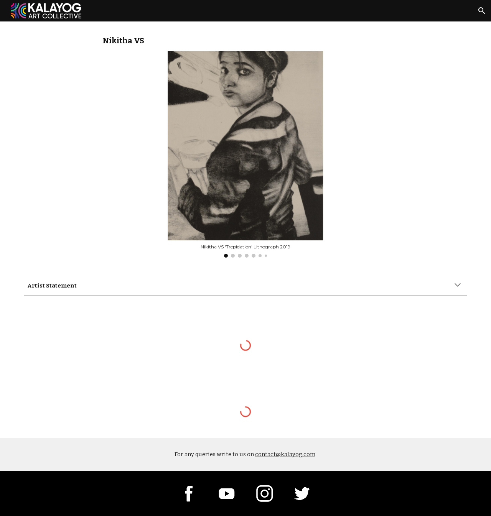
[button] (482, 11)
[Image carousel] (245, 154)
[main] (245, 41)
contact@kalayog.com (285, 454)
